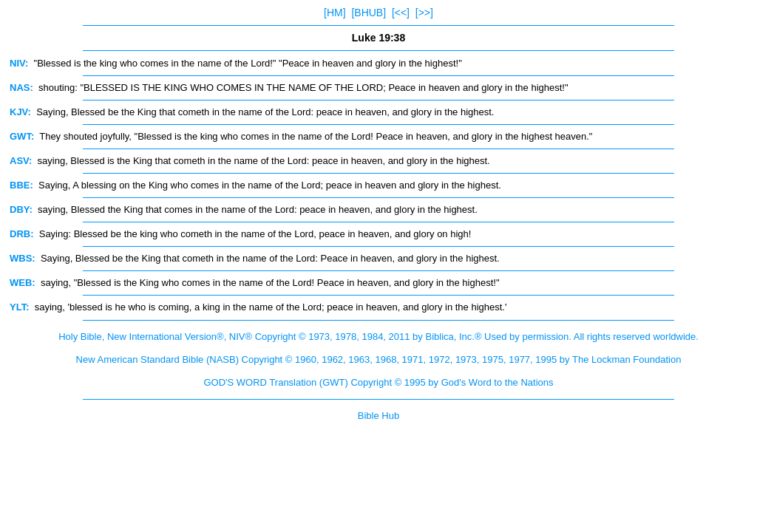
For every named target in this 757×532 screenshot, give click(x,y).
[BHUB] (368, 12)
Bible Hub (378, 415)
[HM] (335, 12)
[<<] (401, 12)
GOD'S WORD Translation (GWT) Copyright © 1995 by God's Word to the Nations (378, 382)
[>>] (424, 12)
